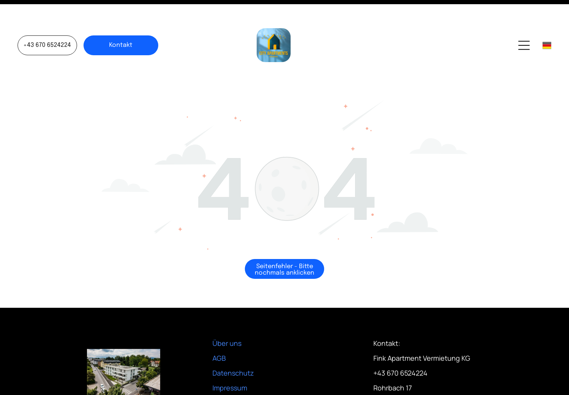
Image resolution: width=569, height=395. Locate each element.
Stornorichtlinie (237, 383)
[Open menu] (524, 26)
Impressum (229, 368)
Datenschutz (233, 353)
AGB (219, 339)
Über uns (226, 324)
